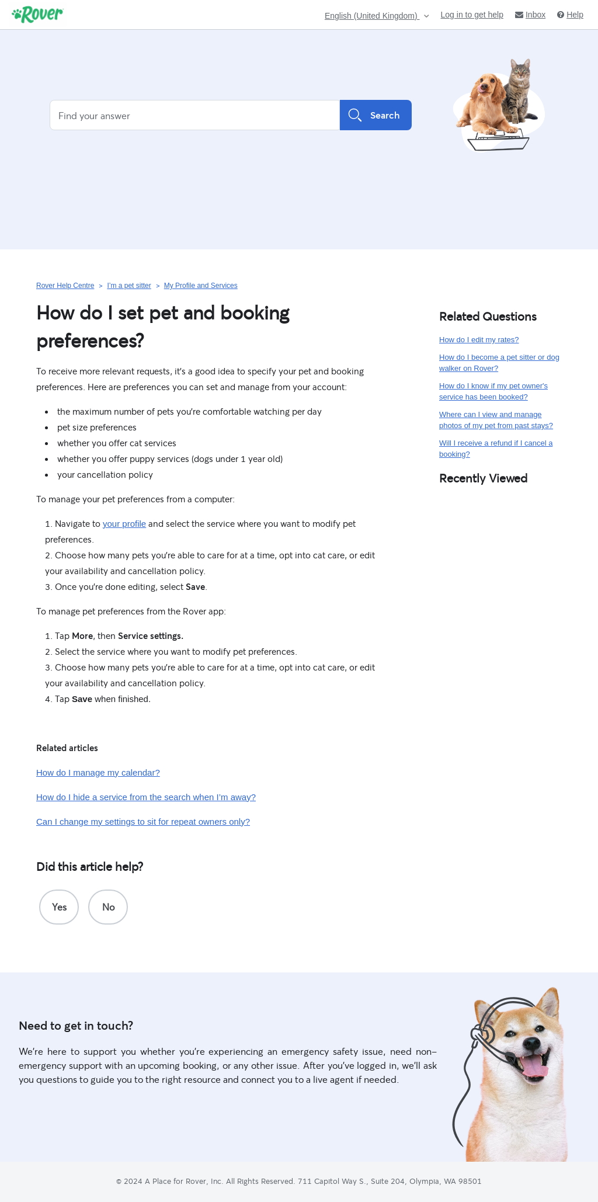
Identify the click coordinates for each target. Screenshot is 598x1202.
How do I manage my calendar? (98, 772)
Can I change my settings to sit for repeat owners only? (143, 821)
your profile (124, 524)
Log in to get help (472, 15)
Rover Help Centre (65, 286)
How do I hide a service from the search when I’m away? (146, 797)
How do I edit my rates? (479, 339)
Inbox (530, 15)
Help (570, 15)
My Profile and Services (201, 286)
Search (376, 115)
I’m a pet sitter (129, 286)
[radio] (59, 907)
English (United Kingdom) (372, 16)
